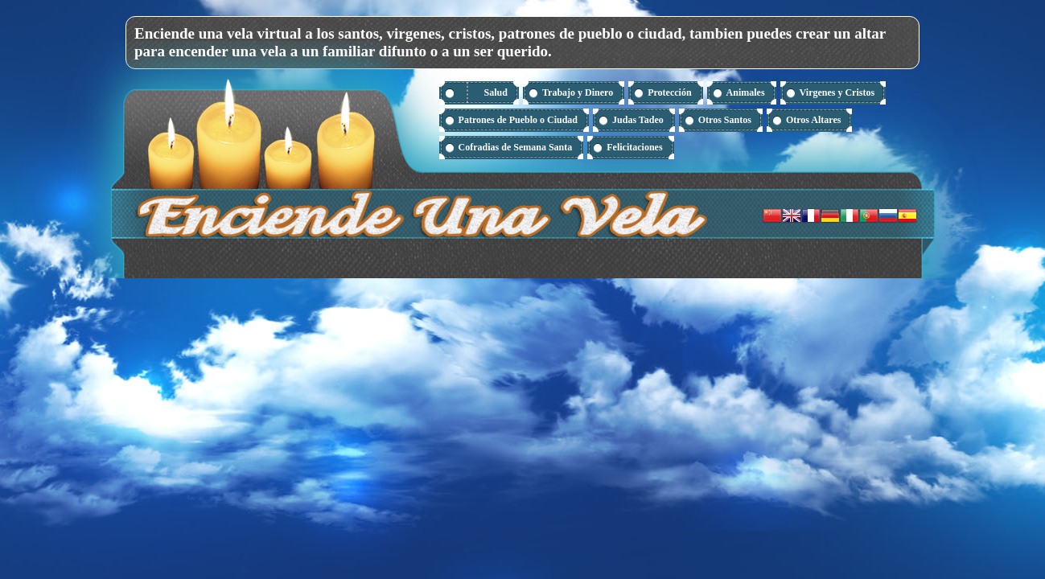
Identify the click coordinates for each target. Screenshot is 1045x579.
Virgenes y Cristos (837, 92)
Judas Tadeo (638, 119)
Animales (745, 92)
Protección (669, 92)
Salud (496, 92)
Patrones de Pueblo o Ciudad (518, 119)
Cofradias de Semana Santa (516, 147)
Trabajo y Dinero (577, 92)
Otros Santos (724, 119)
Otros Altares (813, 119)
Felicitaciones (634, 147)
